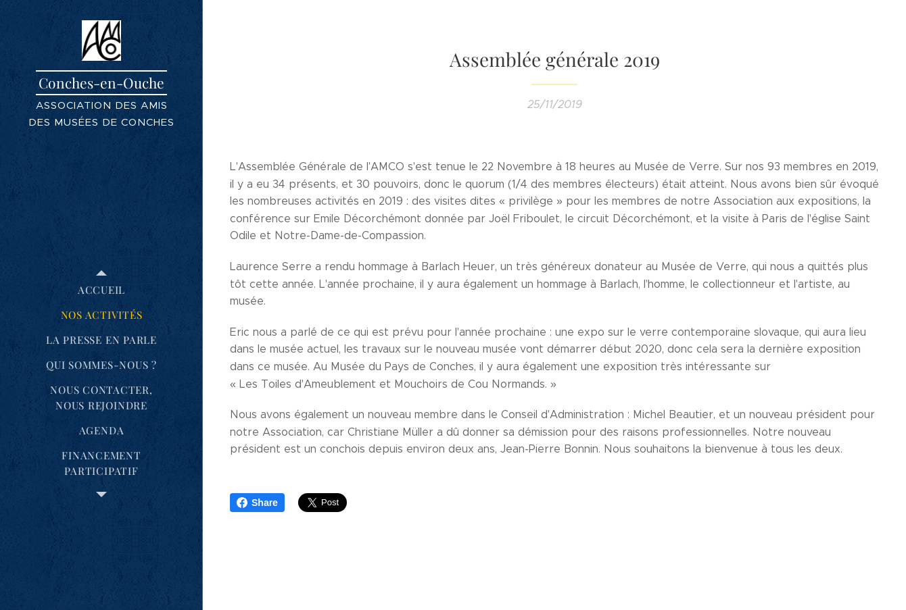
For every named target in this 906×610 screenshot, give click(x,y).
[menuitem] (101, 290)
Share (257, 502)
